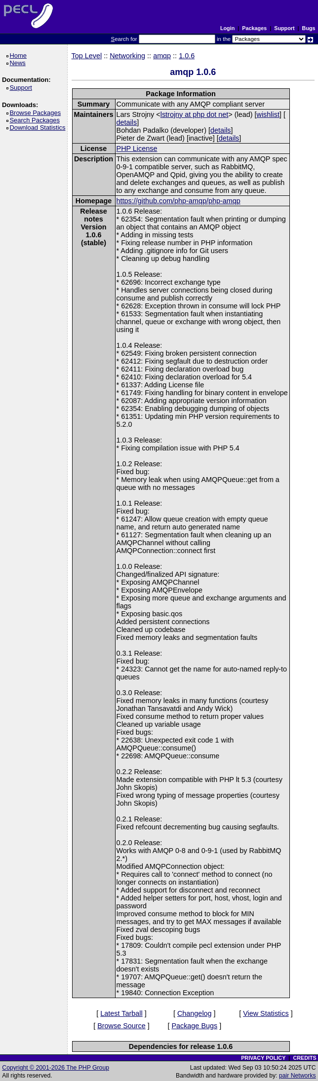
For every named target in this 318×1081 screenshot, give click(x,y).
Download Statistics (39, 127)
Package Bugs (194, 1026)
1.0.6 (187, 56)
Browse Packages (36, 112)
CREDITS (304, 1058)
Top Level (87, 56)
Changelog (194, 1013)
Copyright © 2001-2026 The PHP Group (55, 1067)
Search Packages (36, 120)
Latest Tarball (121, 1013)
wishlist (268, 114)
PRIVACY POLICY (263, 1058)
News (19, 63)
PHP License (137, 148)
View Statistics (266, 1013)
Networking (127, 56)
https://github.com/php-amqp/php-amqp (178, 201)
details (127, 122)
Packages (254, 28)
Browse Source (121, 1026)
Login (227, 28)
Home (19, 55)
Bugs (309, 28)
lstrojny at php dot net (194, 114)
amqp (162, 56)
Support (284, 28)
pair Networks (297, 1075)
